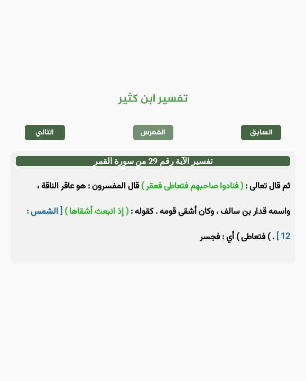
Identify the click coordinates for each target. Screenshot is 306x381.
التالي (44, 132)
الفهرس (153, 132)
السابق (261, 132)
